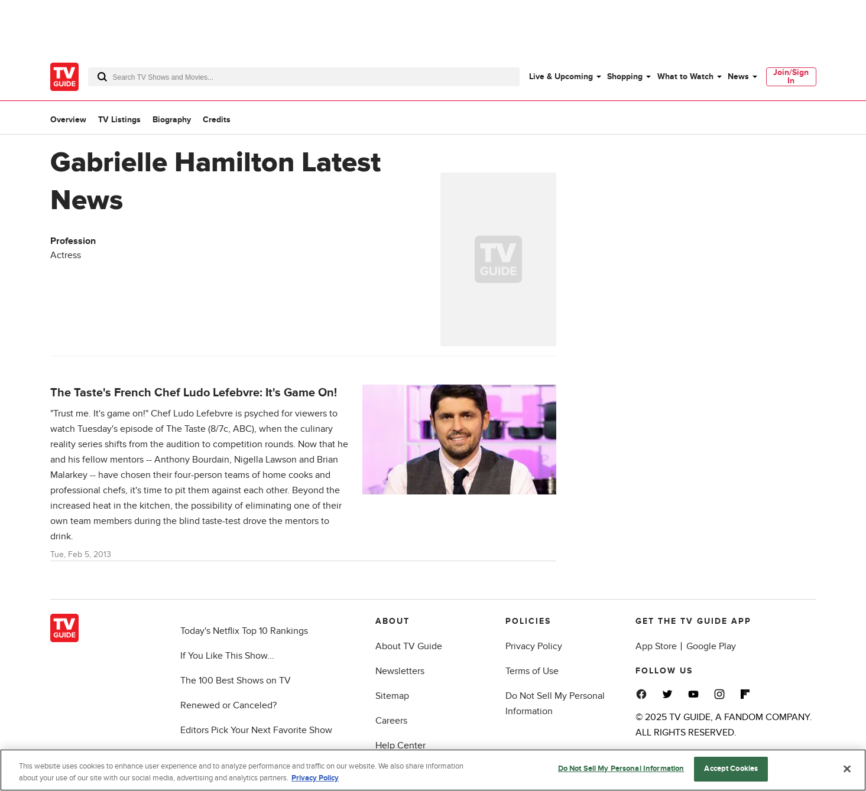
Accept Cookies (731, 768)
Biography (172, 120)
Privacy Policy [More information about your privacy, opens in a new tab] (315, 778)
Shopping (625, 76)
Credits (217, 120)
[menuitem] (564, 76)
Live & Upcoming (561, 76)
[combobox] (304, 76)
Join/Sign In (791, 76)
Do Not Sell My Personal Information (621, 768)
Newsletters (399, 671)
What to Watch (685, 76)
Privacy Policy (533, 646)
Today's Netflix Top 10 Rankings (244, 631)
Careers (391, 721)
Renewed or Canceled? (228, 705)
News (738, 76)
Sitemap (392, 696)
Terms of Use (532, 671)
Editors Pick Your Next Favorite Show (256, 730)
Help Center (400, 745)
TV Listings (119, 120)
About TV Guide (408, 646)
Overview (68, 120)
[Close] (847, 769)
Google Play (711, 646)
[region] (433, 770)
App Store (656, 646)
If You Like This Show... (227, 656)
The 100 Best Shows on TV (235, 680)
